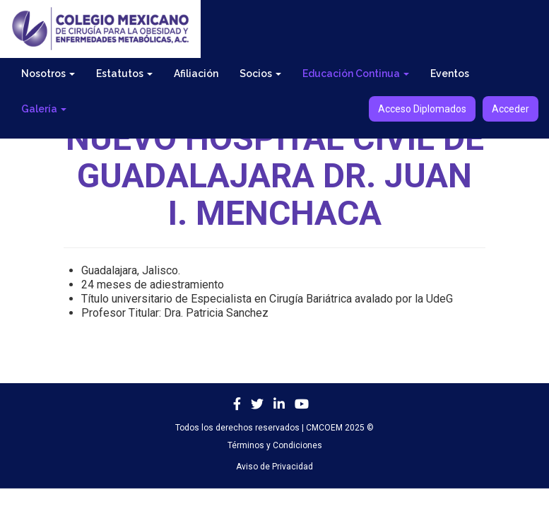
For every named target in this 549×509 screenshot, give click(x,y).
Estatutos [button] (124, 73)
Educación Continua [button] (355, 73)
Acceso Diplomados (422, 109)
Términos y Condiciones (275, 445)
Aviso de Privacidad (274, 467)
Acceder (510, 109)
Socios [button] (260, 73)
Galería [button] (43, 109)
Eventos (449, 73)
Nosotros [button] (48, 73)
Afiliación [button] (196, 73)
